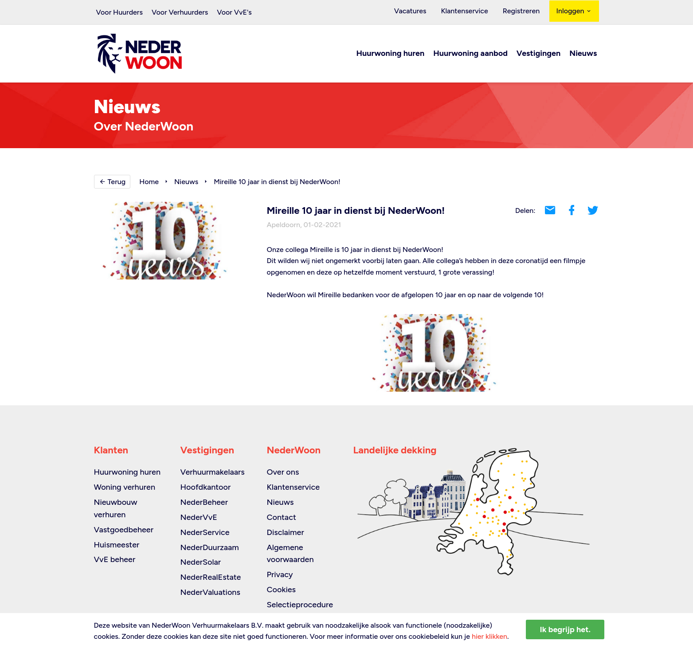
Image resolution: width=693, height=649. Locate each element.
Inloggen (574, 12)
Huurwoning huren (390, 54)
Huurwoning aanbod (470, 54)
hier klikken (489, 636)
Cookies (281, 589)
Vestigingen (538, 54)
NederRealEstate (210, 577)
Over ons (283, 472)
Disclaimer (285, 532)
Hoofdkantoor (205, 487)
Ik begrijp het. (565, 629)
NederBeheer (204, 502)
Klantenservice (473, 12)
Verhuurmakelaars (212, 472)
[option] (432, 353)
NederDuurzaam (209, 547)
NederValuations (210, 592)
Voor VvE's (234, 12)
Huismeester (117, 545)
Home (149, 182)
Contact (281, 517)
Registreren (523, 12)
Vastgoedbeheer (124, 530)
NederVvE (198, 517)
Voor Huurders (119, 12)
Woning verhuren (125, 487)
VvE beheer (115, 559)
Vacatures (424, 12)
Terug (112, 182)
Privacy (280, 574)
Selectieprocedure (300, 605)
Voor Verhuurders (180, 12)
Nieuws (583, 54)
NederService (205, 532)
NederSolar (200, 562)
